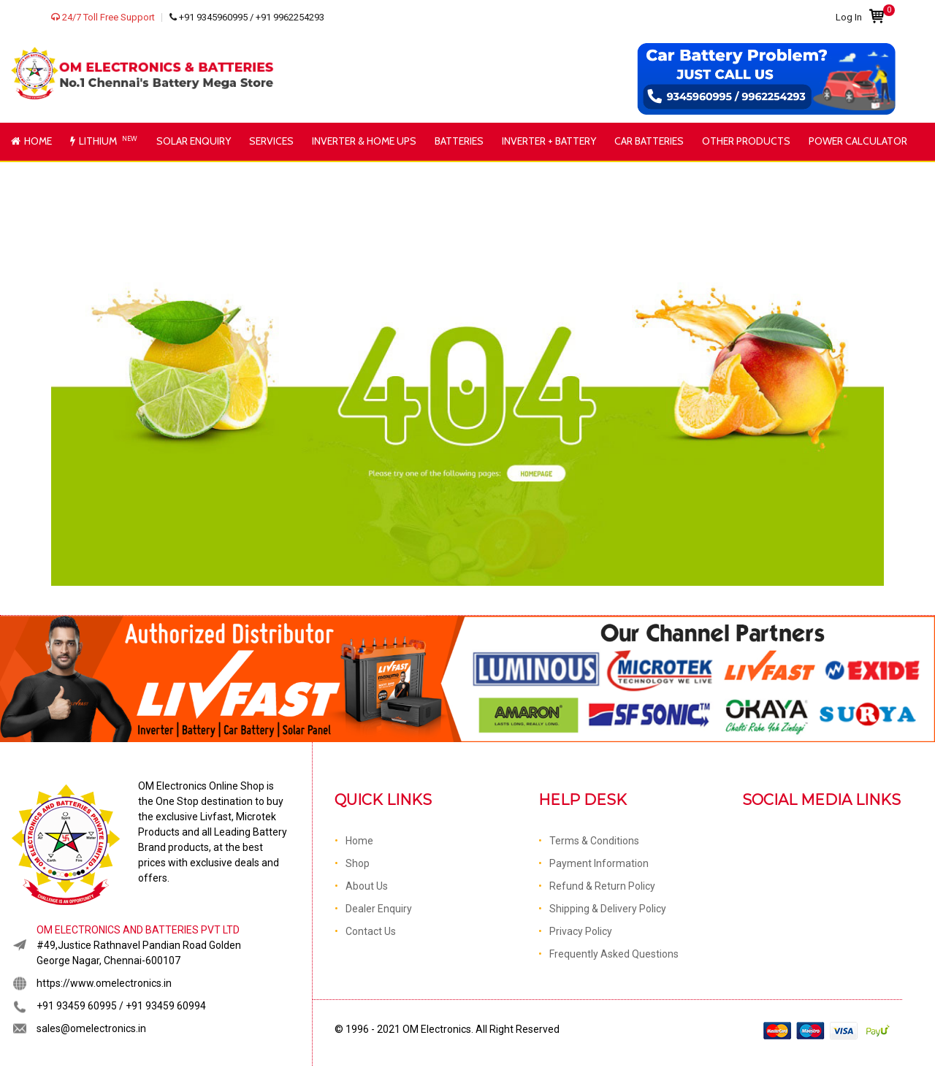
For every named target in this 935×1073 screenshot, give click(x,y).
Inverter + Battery (549, 141)
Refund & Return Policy (602, 886)
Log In (849, 17)
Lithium (105, 141)
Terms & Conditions (594, 841)
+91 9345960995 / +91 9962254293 (246, 17)
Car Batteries (649, 141)
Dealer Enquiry (379, 908)
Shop (358, 863)
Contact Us (371, 931)
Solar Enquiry (193, 141)
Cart (876, 12)
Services (271, 141)
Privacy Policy (580, 931)
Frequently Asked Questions (614, 954)
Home (31, 141)
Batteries (459, 141)
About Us (367, 886)
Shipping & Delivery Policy (607, 908)
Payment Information (599, 863)
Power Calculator (858, 141)
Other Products (746, 141)
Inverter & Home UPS (364, 141)
